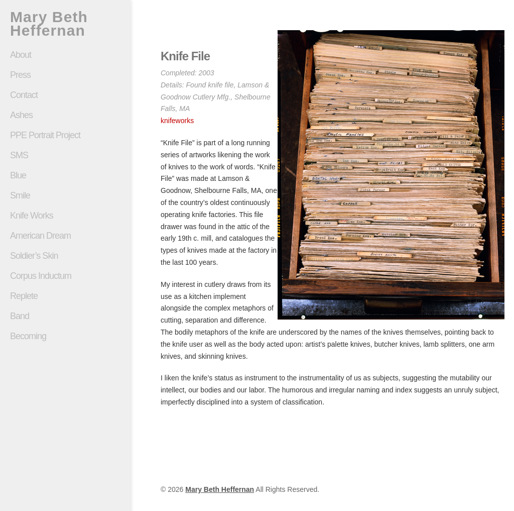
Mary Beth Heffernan (49, 24)
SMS (19, 155)
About (20, 55)
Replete (24, 296)
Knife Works (31, 216)
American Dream (40, 236)
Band (19, 316)
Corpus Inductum (40, 276)
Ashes (21, 115)
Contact (24, 95)
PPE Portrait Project (45, 135)
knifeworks (177, 121)
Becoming (28, 336)
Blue (18, 175)
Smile (65, 195)
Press (20, 75)
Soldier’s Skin (65, 256)
